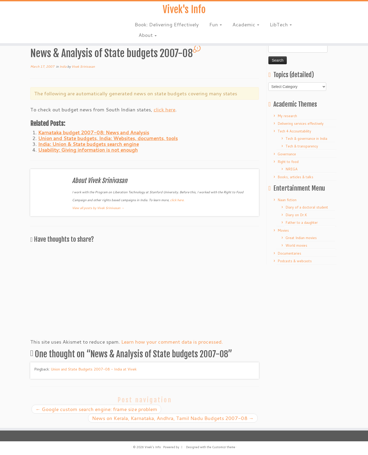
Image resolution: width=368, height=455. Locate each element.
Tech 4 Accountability (294, 131)
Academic (245, 26)
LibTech (281, 26)
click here (164, 109)
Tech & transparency (301, 146)
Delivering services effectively (301, 123)
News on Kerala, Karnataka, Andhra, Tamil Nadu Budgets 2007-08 (173, 418)
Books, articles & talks (295, 177)
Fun (215, 26)
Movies (283, 230)
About (148, 36)
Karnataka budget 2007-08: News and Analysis (93, 132)
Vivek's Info (184, 10)
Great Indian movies (301, 237)
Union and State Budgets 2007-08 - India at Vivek (94, 369)
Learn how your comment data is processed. (172, 341)
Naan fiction (287, 199)
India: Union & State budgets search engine (88, 143)
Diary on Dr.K (296, 214)
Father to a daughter (301, 222)
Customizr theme (223, 447)
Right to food (288, 161)
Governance (287, 154)
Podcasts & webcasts (295, 261)
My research (287, 115)
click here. (177, 200)
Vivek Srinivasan (83, 66)
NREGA (291, 169)
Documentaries (289, 253)
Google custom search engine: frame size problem (96, 409)
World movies (296, 245)
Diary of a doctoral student (306, 207)
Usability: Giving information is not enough (88, 149)
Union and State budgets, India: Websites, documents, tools (108, 138)
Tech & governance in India (306, 138)
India (63, 66)
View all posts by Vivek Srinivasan (98, 208)
